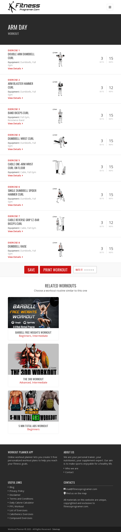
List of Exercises (18, 510)
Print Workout (55, 269)
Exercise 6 (14, 186)
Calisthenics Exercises (21, 514)
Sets (102, 62)
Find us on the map (76, 493)
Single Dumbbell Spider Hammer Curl (22, 192)
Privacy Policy (16, 490)
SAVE (31, 269)
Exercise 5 (14, 160)
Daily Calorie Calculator (21, 502)
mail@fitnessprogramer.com (81, 489)
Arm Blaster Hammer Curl (20, 85)
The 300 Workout (33, 379)
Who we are (71, 468)
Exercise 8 (14, 242)
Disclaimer (15, 494)
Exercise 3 (14, 109)
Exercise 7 (14, 216)
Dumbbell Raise (17, 246)
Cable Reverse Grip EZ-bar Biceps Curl (23, 222)
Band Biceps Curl (18, 113)
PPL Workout (16, 506)
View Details (15, 68)
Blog (11, 487)
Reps (111, 62)
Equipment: (14, 62)
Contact (69, 472)
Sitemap (56, 529)
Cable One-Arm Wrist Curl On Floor (20, 166)
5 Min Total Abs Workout (33, 426)
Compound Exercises (20, 518)
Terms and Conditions (21, 498)
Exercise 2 (14, 79)
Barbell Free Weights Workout (33, 332)
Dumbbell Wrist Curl (21, 138)
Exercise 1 (14, 50)
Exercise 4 (14, 134)
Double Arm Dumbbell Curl (21, 56)
